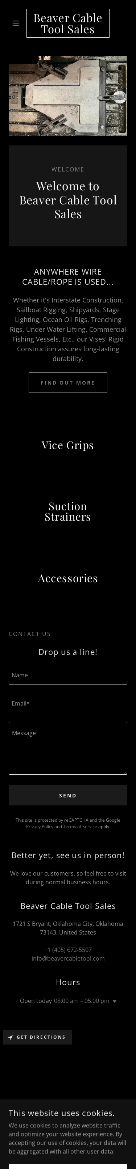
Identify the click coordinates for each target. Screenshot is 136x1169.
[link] (68, 23)
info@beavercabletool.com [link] (68, 958)
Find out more (68, 382)
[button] (17, 23)
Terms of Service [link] (80, 826)
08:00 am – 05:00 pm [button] (82, 1001)
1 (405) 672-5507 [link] (70, 950)
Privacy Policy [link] (39, 826)
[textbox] (68, 675)
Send (68, 795)
